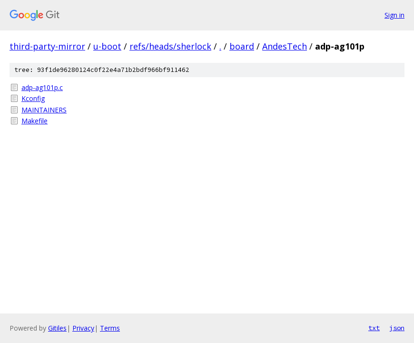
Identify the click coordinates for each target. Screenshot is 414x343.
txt (374, 327)
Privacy (83, 328)
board (241, 46)
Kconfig (33, 98)
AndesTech (284, 46)
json (396, 327)
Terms (110, 328)
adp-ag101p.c (42, 87)
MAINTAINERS (44, 109)
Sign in (394, 15)
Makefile (34, 120)
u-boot (107, 46)
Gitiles (57, 328)
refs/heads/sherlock (170, 46)
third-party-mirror (47, 46)
